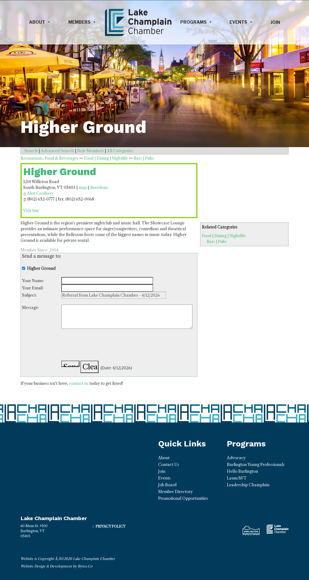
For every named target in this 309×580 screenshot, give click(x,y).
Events (241, 22)
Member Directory (175, 491)
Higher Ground (59, 172)
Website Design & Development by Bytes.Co (56, 566)
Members (82, 22)
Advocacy (236, 457)
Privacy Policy (110, 526)
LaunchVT (236, 478)
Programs (196, 22)
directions (99, 187)
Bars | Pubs (217, 241)
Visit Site (31, 210)
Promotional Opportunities (183, 498)
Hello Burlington (242, 471)
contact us (78, 383)
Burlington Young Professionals (256, 464)
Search (31, 150)
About (40, 22)
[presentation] (98, 345)
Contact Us (168, 464)
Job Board (167, 484)
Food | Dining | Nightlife (224, 235)
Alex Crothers (40, 193)
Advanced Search (57, 150)
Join (275, 22)
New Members (90, 150)
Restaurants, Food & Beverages (49, 158)
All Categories (120, 150)
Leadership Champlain (248, 484)
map (82, 187)
